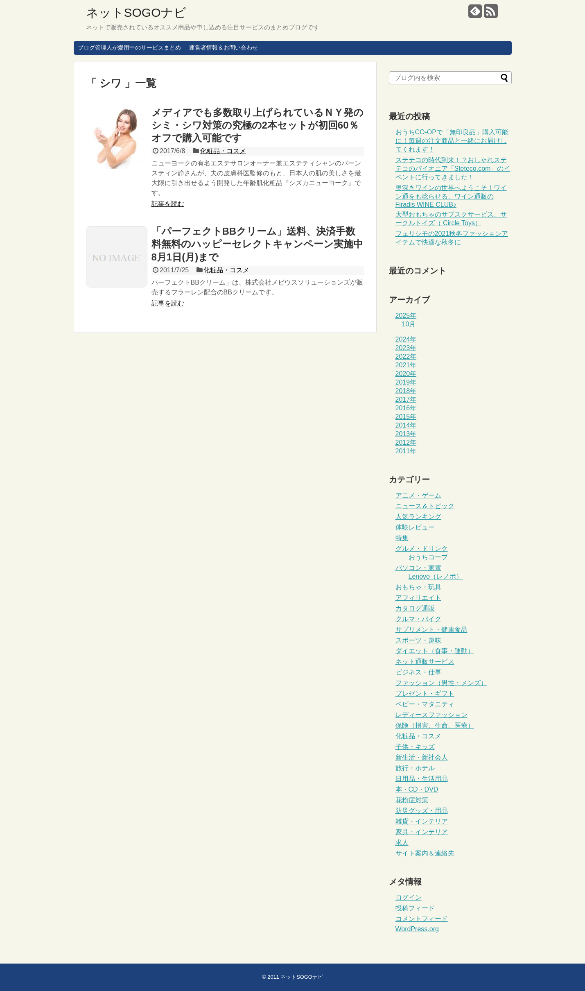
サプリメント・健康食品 (431, 629)
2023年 (406, 347)
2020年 (406, 373)
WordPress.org (417, 928)
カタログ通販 (415, 608)
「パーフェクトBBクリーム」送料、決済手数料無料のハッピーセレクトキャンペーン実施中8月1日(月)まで (257, 244)
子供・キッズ (415, 746)
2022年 (406, 356)
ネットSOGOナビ (136, 12)
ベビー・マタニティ (424, 704)
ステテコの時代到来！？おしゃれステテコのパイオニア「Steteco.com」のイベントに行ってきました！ (452, 168)
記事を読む (167, 203)
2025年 (406, 315)
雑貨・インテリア (421, 821)
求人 (402, 842)
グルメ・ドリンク (421, 548)
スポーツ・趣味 (418, 640)
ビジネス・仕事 (418, 672)
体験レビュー (415, 527)
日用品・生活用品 (421, 778)
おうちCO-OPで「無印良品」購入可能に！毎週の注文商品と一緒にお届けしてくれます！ (451, 141)
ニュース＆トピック (424, 505)
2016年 (406, 408)
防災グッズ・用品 (421, 810)
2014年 (406, 425)
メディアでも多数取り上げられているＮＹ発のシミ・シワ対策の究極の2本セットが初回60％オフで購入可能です (257, 125)
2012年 (406, 442)
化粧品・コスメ (223, 150)
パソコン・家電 (418, 567)
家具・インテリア (421, 831)
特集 (402, 537)
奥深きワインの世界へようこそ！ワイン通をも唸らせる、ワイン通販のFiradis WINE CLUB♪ (451, 196)
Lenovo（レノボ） (436, 576)
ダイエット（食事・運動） (434, 650)
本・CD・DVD (416, 789)
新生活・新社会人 (421, 757)
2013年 (406, 433)
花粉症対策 (411, 799)
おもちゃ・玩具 (418, 587)
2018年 (406, 390)
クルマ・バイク (418, 618)
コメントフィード (421, 918)
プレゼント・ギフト (424, 693)
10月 (409, 324)
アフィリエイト (418, 597)
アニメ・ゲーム (418, 495)
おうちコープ (428, 557)
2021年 (406, 365)
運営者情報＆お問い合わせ (223, 47)
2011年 (406, 451)
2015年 (406, 416)
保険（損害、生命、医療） (434, 725)
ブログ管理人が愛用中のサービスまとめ (129, 47)
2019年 (406, 382)
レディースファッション (431, 714)
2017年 (406, 399)
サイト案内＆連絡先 (424, 853)
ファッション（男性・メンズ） (441, 682)
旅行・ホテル (415, 768)
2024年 (406, 339)
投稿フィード (415, 908)
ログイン (408, 897)
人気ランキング (418, 516)
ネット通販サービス (424, 661)
